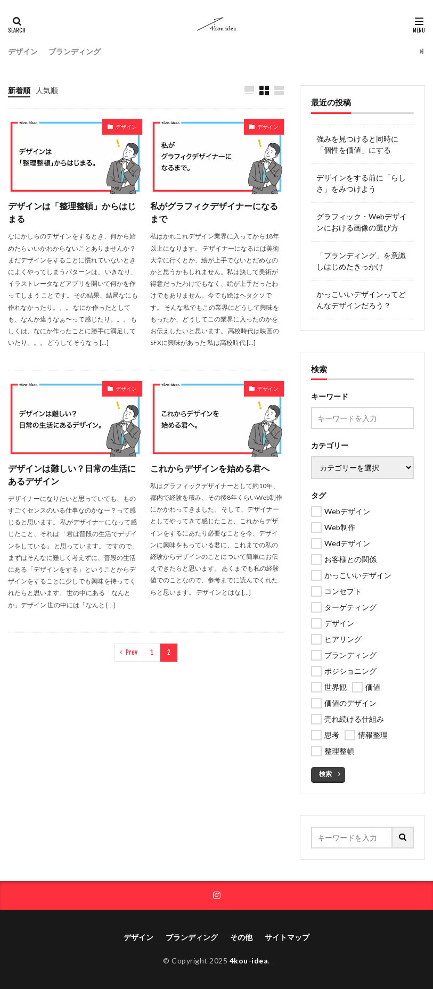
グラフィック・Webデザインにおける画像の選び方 (361, 222)
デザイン (23, 51)
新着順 (19, 90)
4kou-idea (249, 960)
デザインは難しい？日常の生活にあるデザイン (72, 474)
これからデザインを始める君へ (209, 468)
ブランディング (74, 51)
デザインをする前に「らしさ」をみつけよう (361, 183)
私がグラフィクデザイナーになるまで (214, 212)
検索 (325, 774)
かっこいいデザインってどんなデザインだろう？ (361, 300)
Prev (131, 652)
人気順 (47, 90)
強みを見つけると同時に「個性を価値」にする (357, 144)
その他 (241, 937)
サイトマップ (287, 937)
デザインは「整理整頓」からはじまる (72, 212)
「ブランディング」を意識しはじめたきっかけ (361, 261)
